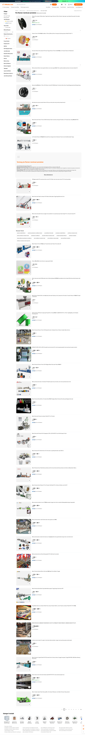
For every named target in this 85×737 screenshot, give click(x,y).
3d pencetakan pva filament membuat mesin (13, 732)
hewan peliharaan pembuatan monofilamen (24, 238)
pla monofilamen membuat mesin (39, 238)
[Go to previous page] (61, 709)
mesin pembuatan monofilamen (47, 729)
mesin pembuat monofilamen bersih (30, 727)
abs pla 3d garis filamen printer (65, 727)
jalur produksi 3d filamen (28, 732)
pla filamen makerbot (72, 235)
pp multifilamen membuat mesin (48, 727)
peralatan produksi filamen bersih (11, 729)
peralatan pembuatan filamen (62, 235)
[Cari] (54, 4)
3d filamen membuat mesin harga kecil (23, 240)
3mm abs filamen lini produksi (65, 730)
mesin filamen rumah (8, 730)
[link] (83, 725)
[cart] (66, 4)
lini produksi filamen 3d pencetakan (48, 730)
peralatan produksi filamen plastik (11, 727)
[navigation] (9, 360)
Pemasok (40, 24)
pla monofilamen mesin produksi (53, 238)
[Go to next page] (78, 709)
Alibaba (16, 10)
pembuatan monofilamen (35, 235)
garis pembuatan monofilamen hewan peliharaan (31, 729)
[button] (50, 4)
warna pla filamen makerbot (65, 238)
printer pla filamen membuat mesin (23, 235)
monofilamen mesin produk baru (66, 729)
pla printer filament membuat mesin (48, 235)
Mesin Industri (22, 10)
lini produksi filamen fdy (46, 732)
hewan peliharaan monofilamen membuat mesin (31, 730)
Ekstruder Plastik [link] (44, 10)
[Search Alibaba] (33, 4)
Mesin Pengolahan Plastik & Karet (33, 10)
